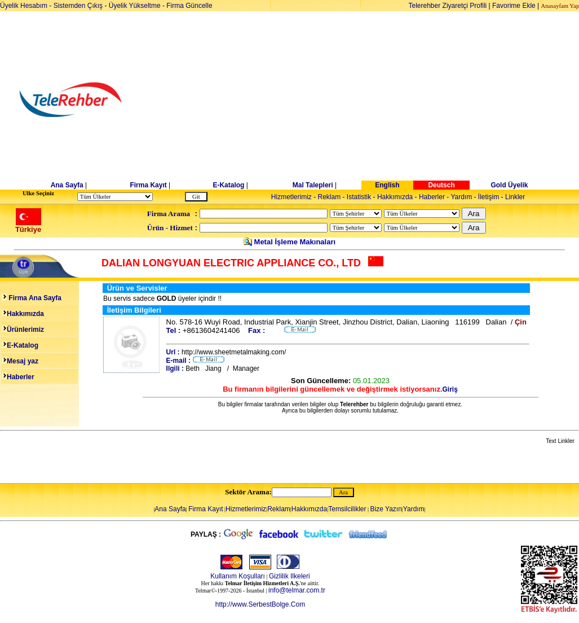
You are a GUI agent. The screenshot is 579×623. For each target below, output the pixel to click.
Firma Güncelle (189, 6)
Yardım (461, 197)
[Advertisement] (376, 100)
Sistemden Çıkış (78, 6)
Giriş (450, 389)
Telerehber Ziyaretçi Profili (448, 6)
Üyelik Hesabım (23, 6)
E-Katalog (228, 185)
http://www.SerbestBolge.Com (260, 604)
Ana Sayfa (67, 185)
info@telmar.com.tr (296, 590)
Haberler (432, 197)
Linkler (515, 197)
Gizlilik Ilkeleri (289, 576)
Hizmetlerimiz (291, 197)
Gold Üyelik (509, 185)
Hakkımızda (395, 197)
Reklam (329, 197)
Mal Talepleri (313, 185)
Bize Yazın (386, 509)
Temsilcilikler (347, 509)
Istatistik (359, 197)
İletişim (488, 197)
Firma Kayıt (148, 185)
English (387, 185)
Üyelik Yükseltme (135, 6)
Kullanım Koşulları (237, 576)
